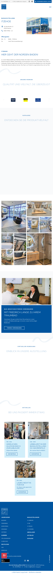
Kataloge (30, 538)
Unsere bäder (5, 517)
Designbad (4, 529)
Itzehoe (30, 526)
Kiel (29, 523)
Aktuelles (30, 535)
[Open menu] (50, 7)
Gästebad (4, 532)
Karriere (4, 535)
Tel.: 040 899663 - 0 (5, 1)
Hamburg (30, 520)
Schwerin (30, 529)
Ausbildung (4, 541)
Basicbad (3, 520)
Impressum (4, 550)
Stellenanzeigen (5, 538)
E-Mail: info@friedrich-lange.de (19, 1)
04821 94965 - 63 (8, 30)
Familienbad (4, 523)
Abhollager (31, 532)
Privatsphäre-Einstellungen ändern (11, 556)
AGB (2, 547)
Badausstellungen (33, 517)
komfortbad (4, 526)
